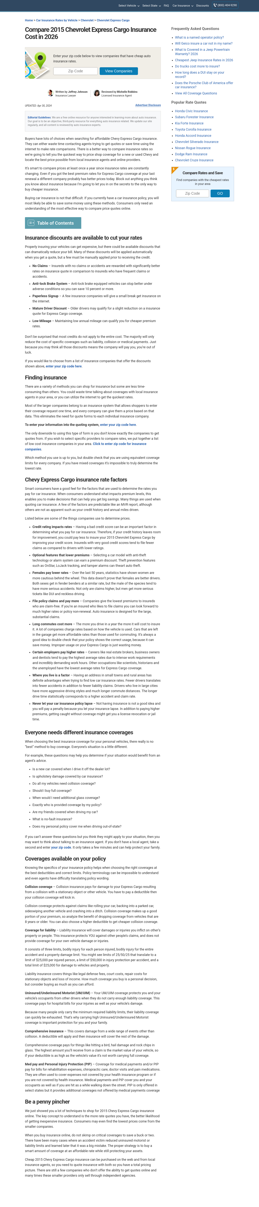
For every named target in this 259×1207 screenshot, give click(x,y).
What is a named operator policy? (199, 37)
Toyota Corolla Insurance (193, 129)
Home (29, 20)
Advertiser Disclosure (148, 105)
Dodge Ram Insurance (191, 154)
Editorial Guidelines (39, 117)
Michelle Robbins (127, 91)
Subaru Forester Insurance (194, 117)
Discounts (202, 5)
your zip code (61, 847)
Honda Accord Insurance (193, 136)
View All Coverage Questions (196, 93)
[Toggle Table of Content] (53, 223)
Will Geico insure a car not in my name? (204, 43)
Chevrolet (87, 20)
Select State (151, 5)
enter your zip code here (64, 366)
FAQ (166, 5)
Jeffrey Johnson (78, 91)
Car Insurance (183, 5)
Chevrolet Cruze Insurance (194, 160)
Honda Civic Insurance (191, 111)
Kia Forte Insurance (189, 123)
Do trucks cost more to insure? (197, 66)
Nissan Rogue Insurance (193, 148)
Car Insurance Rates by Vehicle (57, 20)
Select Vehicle (128, 5)
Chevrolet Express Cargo (113, 20)
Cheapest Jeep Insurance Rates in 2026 (204, 60)
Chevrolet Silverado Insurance (196, 142)
